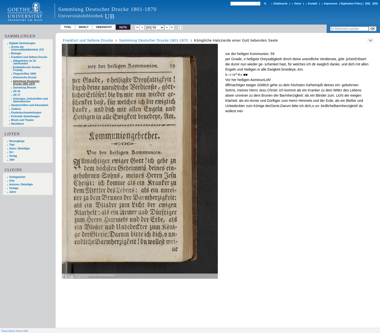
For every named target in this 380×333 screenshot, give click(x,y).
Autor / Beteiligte (19, 148)
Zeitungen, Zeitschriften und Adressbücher (30, 100)
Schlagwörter (17, 177)
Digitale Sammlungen (22, 43)
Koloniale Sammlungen (25, 116)
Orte (11, 180)
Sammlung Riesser (25, 87)
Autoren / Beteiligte (21, 184)
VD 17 (16, 95)
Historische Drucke (25, 77)
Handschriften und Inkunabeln (29, 105)
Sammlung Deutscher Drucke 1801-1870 (26, 82)
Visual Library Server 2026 (14, 331)
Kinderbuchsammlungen (26, 112)
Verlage (13, 188)
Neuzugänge (17, 141)
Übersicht (104, 27)
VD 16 (16, 91)
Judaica (16, 109)
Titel (68, 27)
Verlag (13, 156)
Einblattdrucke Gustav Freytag (26, 68)
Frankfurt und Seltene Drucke (29, 57)
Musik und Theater (22, 120)
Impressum (330, 3)
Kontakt (312, 3)
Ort (11, 152)
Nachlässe (17, 123)
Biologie (16, 53)
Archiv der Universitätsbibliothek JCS (27, 48)
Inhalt (84, 27)
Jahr (12, 159)
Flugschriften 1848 (24, 73)
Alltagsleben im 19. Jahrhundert (25, 62)
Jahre (12, 192)
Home (297, 3)
